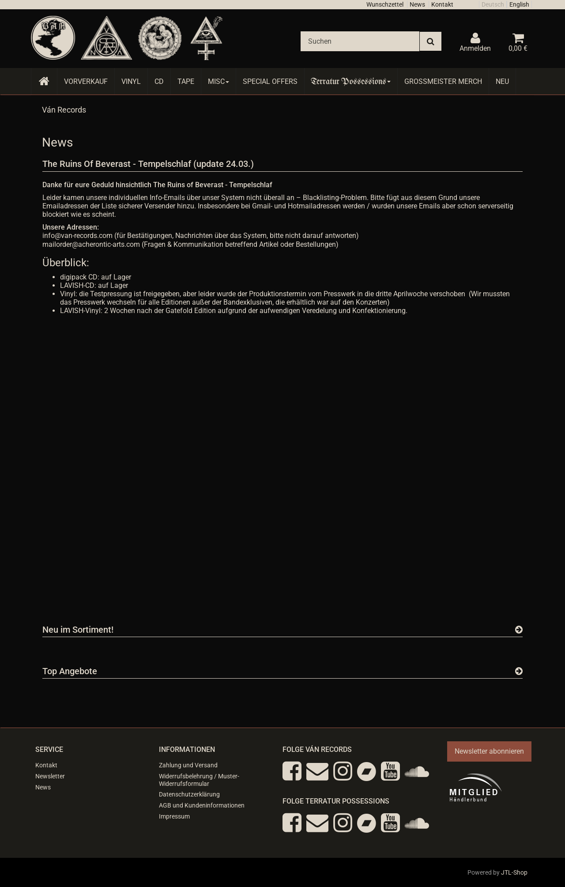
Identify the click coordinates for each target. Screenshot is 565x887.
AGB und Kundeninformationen (202, 805)
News (417, 4)
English (519, 4)
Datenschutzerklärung (189, 794)
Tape (185, 81)
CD (159, 81)
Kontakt (442, 4)
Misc (218, 81)
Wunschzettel (384, 4)
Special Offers (270, 81)
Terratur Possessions (351, 81)
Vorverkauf (86, 81)
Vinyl (131, 81)
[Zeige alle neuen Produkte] (519, 629)
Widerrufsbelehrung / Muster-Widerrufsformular (199, 780)
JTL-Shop (514, 872)
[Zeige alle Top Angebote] (519, 671)
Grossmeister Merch (443, 81)
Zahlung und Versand (188, 765)
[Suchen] (360, 41)
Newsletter (50, 776)
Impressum (174, 816)
